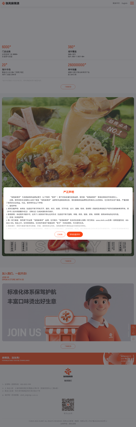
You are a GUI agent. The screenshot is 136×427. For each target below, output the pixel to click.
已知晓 (59, 234)
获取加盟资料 (75, 234)
